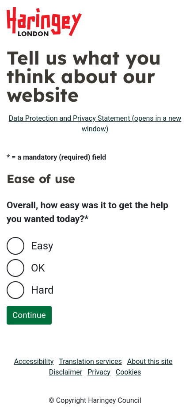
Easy (42, 246)
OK (38, 268)
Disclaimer (65, 372)
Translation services (90, 361)
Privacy (98, 372)
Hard (42, 290)
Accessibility (34, 361)
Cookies (128, 372)
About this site (150, 361)
